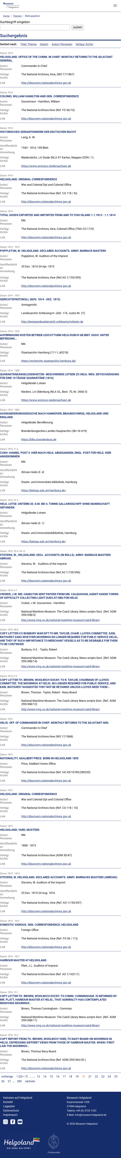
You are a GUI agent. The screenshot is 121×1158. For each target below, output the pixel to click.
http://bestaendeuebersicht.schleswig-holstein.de (52, 321)
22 (96, 1076)
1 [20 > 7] (22, 1076)
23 (102, 1076)
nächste (30, 1081)
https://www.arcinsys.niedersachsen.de (46, 166)
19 (77, 1076)
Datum (44, 44)
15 (51, 1076)
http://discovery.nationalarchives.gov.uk (46, 82)
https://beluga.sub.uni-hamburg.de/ (43, 490)
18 (70, 1076)
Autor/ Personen (62, 44)
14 (44, 1076)
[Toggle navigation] (115, 5)
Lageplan (9, 1106)
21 (90, 1076)
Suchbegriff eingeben (15, 22)
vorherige (7, 1076)
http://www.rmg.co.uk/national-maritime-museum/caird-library (60, 620)
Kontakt (8, 1102)
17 (64, 1076)
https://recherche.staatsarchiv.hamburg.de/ (48, 360)
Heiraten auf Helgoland (17, 1097)
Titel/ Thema (28, 44)
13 (38, 1076)
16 (57, 1076)
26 (2, 1081)
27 (9, 1081)
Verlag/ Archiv (84, 44)
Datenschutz (11, 1110)
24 (109, 1076)
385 (19, 1081)
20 (83, 1076)
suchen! (77, 27)
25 (115, 1076)
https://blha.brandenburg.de (38, 439)
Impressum (10, 1114)
